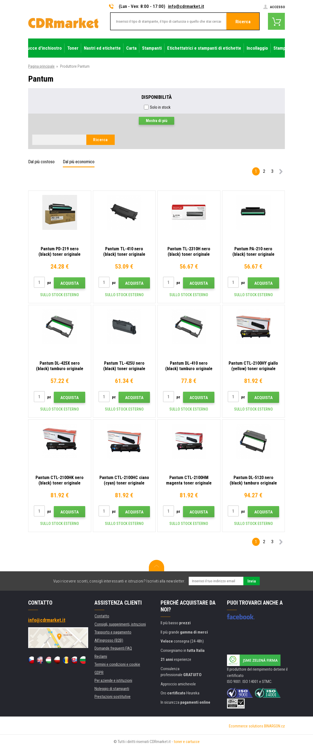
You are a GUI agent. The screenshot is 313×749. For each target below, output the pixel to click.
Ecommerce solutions (246, 726)
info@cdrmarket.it (186, 6)
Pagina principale (41, 66)
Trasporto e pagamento (113, 632)
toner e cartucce (187, 741)
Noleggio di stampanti (112, 688)
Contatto (102, 616)
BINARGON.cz (274, 726)
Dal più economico (79, 161)
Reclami (101, 656)
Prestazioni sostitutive (113, 696)
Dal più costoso (41, 161)
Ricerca (242, 21)
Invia (251, 581)
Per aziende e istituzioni (113, 680)
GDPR (99, 672)
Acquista (69, 283)
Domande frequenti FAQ (113, 648)
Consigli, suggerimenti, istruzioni (120, 624)
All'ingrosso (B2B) (109, 640)
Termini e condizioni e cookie (117, 664)
